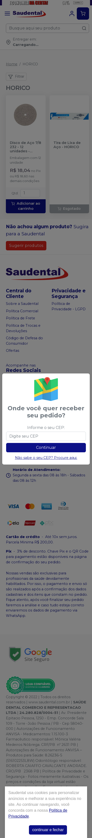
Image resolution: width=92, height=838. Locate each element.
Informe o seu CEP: (46, 427)
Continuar (46, 447)
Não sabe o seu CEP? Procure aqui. (46, 457)
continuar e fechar (48, 830)
